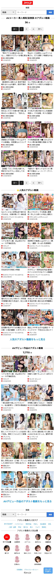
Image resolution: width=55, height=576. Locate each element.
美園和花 (48, 538)
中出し (36, 524)
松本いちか (37, 549)
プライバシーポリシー (31, 570)
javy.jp (28, 2)
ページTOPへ (48, 570)
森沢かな (38, 538)
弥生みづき (48, 549)
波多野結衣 (37, 560)
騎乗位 (44, 527)
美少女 (25, 527)
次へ (40, 29)
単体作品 (28, 524)
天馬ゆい (17, 560)
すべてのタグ (8, 524)
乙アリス (27, 538)
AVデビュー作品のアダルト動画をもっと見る (27, 501)
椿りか (7, 549)
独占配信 (43, 524)
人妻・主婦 (12, 527)
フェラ (37, 527)
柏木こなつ (27, 549)
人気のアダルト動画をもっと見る (27, 339)
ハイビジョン (19, 524)
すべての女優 (7, 538)
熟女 (19, 527)
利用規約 (19, 570)
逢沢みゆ (17, 549)
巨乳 (49, 524)
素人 (31, 527)
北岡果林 (17, 538)
